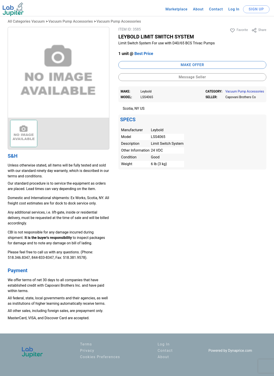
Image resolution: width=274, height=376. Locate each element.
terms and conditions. (25, 176)
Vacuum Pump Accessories (70, 21)
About (198, 9)
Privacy (87, 350)
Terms (86, 344)
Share (258, 30)
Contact (216, 9)
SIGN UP (256, 9)
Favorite (239, 30)
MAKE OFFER (192, 65)
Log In (233, 9)
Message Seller (192, 77)
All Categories (19, 21)
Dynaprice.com (240, 350)
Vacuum (38, 21)
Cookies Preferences (100, 357)
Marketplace (176, 9)
